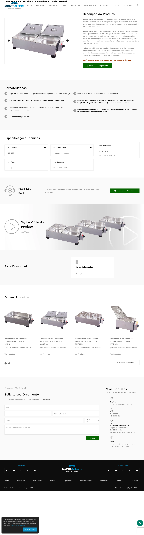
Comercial (40, 5)
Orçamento (128, 5)
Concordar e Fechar (30, 529)
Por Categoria (22, 45)
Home (29, 5)
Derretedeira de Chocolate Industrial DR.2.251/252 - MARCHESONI (69, 45)
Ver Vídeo (25, 278)
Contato (116, 5)
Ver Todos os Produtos (126, 408)
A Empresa (104, 5)
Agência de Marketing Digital (123, 533)
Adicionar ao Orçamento (97, 111)
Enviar (92, 484)
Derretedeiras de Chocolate (38, 45)
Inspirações (75, 5)
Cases (64, 5)
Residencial (53, 5)
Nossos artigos (90, 5)
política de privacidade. (18, 525)
